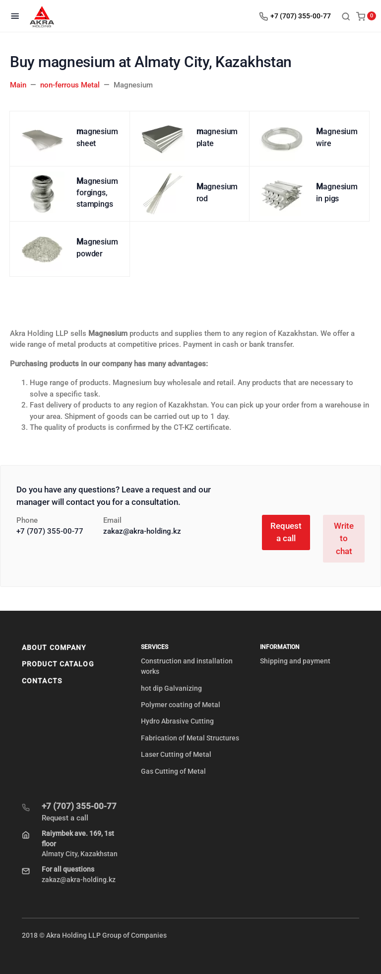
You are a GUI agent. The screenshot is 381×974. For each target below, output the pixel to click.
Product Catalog (58, 664)
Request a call (286, 532)
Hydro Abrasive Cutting (177, 721)
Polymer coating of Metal (180, 705)
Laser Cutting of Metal (176, 754)
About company (54, 647)
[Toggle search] (345, 16)
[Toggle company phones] (297, 15)
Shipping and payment (295, 661)
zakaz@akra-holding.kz (142, 531)
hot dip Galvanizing (171, 688)
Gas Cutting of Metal (173, 771)
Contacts (42, 681)
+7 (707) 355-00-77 (49, 531)
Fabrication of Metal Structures (190, 738)
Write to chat (344, 538)
